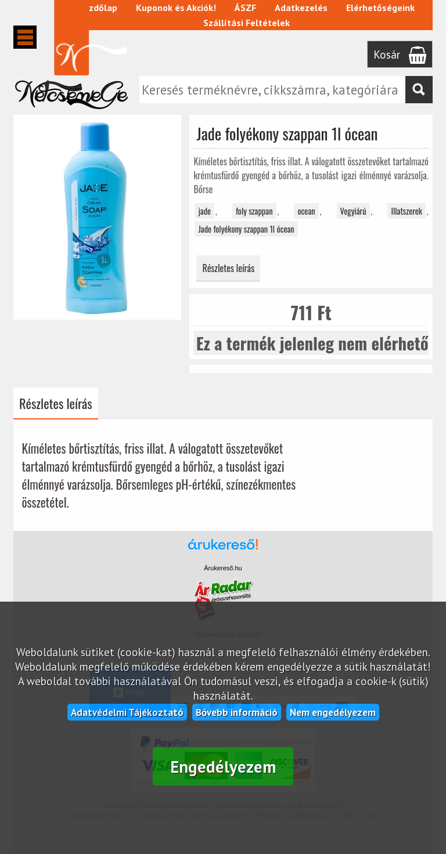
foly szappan (254, 211)
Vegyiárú (353, 211)
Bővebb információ (237, 712)
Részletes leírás (228, 268)
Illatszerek (406, 211)
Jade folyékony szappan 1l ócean (246, 229)
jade (204, 211)
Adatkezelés (301, 7)
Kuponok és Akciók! (176, 7)
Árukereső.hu (223, 567)
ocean (306, 211)
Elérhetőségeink (380, 7)
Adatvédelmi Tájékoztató (127, 712)
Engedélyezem (223, 766)
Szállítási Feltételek (246, 22)
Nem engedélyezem (333, 712)
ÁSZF (245, 7)
